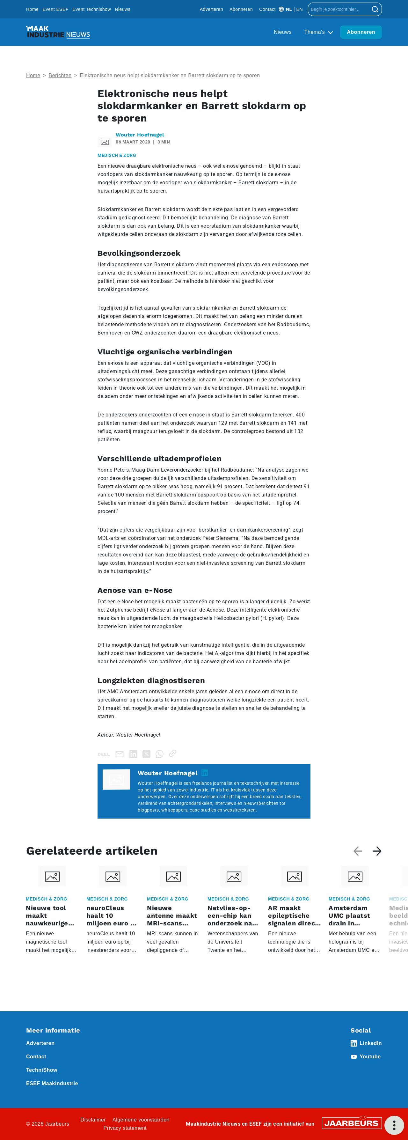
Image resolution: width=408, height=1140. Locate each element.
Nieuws (122, 9)
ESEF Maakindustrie (52, 1083)
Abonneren (241, 9)
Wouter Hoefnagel (140, 135)
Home (32, 9)
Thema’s (315, 32)
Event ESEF (56, 9)
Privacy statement (125, 1128)
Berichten (60, 75)
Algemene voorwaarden (141, 1119)
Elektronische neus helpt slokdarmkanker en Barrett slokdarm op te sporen (170, 75)
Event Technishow (91, 9)
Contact (267, 9)
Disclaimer (93, 1119)
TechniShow (41, 1070)
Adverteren (211, 9)
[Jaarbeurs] (352, 1123)
